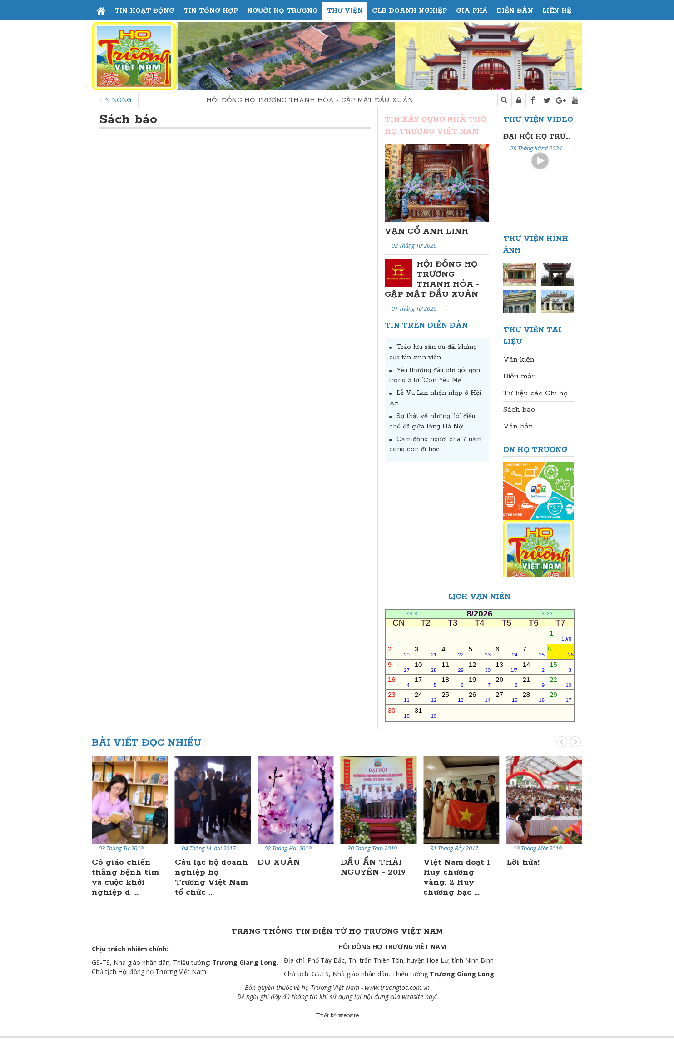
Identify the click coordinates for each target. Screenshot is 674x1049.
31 (425, 712)
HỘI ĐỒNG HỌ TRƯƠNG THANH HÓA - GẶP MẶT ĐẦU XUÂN (329, 100)
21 (534, 682)
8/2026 (479, 613)
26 (480, 697)
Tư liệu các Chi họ (535, 393)
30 (399, 712)
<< (409, 614)
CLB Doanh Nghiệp (409, 11)
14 (534, 667)
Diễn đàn (514, 11)
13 (506, 667)
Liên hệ (556, 11)
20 (506, 682)
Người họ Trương (282, 11)
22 (560, 682)
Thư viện (345, 11)
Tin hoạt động (144, 11)
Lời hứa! (523, 862)
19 (480, 682)
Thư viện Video (538, 119)
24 (425, 697)
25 (452, 697)
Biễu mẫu (519, 376)
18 (452, 682)
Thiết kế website (337, 1015)
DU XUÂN (279, 862)
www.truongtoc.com (393, 987)
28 (534, 697)
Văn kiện (519, 359)
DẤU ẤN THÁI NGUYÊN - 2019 (373, 867)
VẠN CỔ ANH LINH (426, 231)
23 (399, 697)
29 (560, 697)
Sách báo (519, 409)
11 (452, 667)
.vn (425, 987)
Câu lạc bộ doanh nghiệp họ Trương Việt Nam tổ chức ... (211, 877)
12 (480, 667)
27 (506, 697)
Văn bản (518, 426)
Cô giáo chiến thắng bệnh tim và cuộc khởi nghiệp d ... (125, 877)
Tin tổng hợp (210, 11)
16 (399, 682)
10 (425, 667)
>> (549, 614)
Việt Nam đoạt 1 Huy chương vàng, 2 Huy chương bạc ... (456, 877)
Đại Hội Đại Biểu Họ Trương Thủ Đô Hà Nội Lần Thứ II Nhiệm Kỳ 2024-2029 (538, 136)
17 (425, 682)
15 (560, 667)
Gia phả (471, 11)
